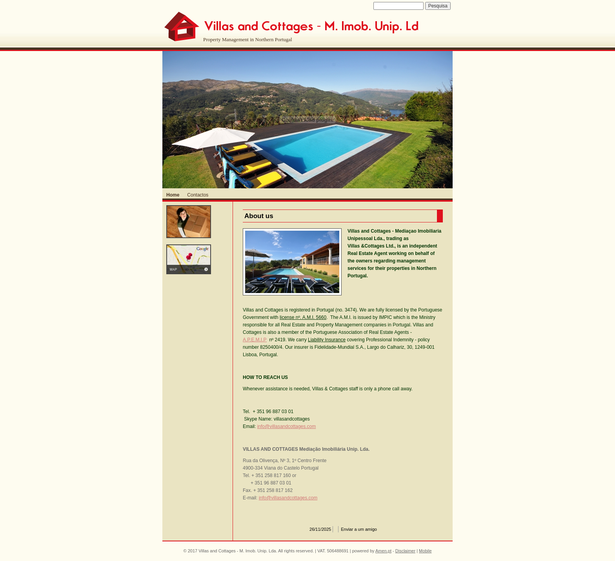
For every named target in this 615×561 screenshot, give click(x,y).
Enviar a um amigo (359, 529)
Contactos (197, 195)
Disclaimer (405, 550)
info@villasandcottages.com (286, 426)
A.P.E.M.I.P (254, 339)
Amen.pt (383, 550)
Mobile (425, 550)
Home (172, 195)
